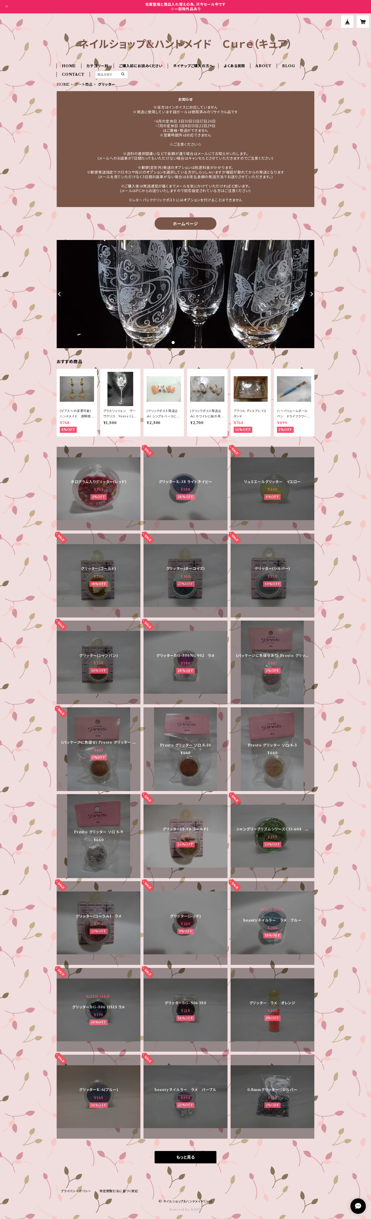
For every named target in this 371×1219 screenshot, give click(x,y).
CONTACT (73, 74)
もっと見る (185, 1157)
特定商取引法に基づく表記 (118, 1191)
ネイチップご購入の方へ (193, 66)
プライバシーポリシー (76, 1191)
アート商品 (84, 84)
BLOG (288, 66)
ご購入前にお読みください (141, 66)
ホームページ (185, 223)
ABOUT (264, 66)
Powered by (185, 1210)
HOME (69, 66)
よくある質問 (234, 66)
